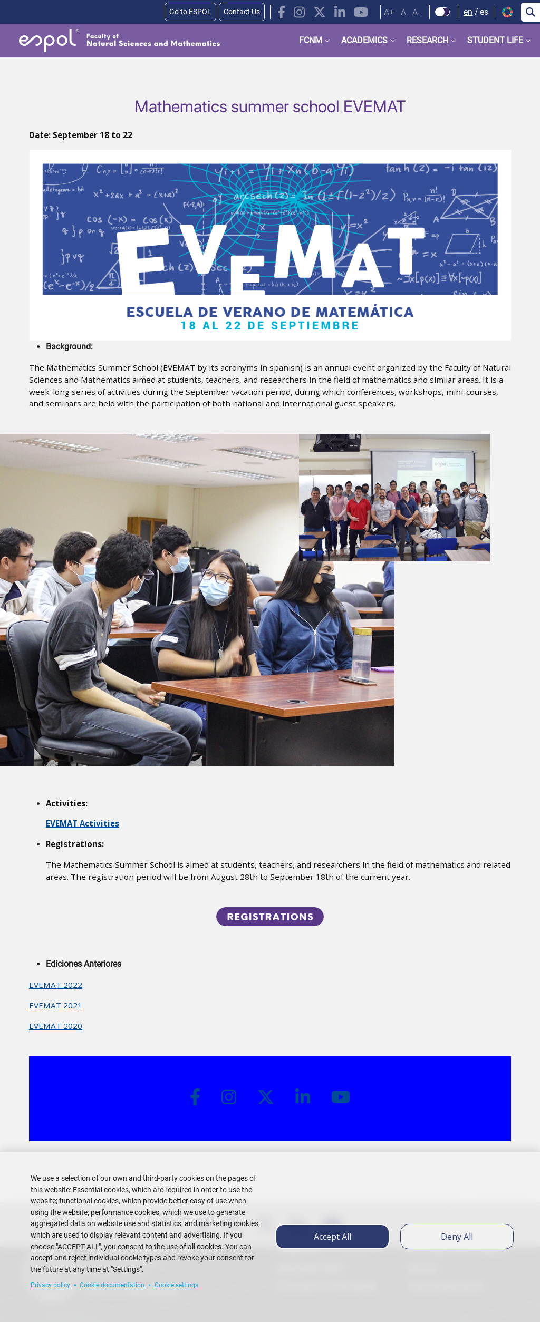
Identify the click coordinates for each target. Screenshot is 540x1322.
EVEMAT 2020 (55, 1025)
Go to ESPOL (190, 11)
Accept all (332, 1236)
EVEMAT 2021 (55, 1005)
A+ (389, 12)
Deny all (457, 1236)
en (468, 12)
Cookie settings (176, 1285)
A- (416, 12)
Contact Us (242, 11)
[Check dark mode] (442, 12)
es (484, 12)
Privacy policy (50, 1285)
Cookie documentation (112, 1285)
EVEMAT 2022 (55, 984)
